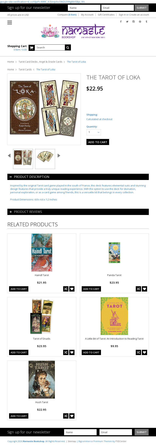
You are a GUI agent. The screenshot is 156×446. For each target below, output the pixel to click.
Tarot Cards (25, 69)
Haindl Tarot (42, 275)
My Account (87, 14)
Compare (67, 14)
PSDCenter (121, 441)
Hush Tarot (41, 402)
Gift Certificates (106, 14)
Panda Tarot (114, 275)
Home (10, 61)
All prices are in (18, 14)
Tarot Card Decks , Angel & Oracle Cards (40, 61)
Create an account (139, 14)
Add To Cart (19, 289)
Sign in (122, 14)
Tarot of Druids (41, 338)
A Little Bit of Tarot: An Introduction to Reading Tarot (114, 338)
